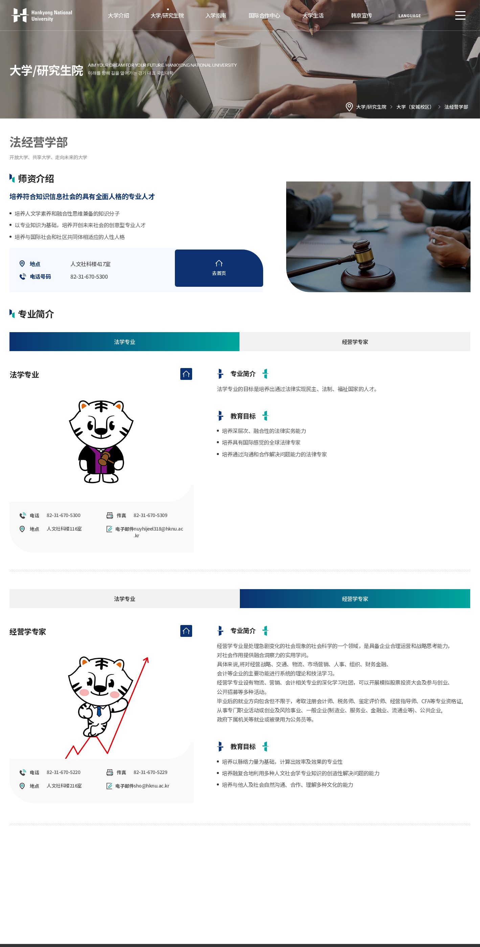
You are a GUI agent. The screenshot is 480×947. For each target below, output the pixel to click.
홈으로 (349, 106)
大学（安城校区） (415, 106)
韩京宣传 (361, 15)
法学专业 (124, 346)
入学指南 (216, 15)
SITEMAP (460, 15)
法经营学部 (456, 106)
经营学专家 (355, 346)
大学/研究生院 (167, 15)
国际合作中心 (264, 15)
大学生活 (313, 15)
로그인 (440, 15)
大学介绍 (118, 15)
